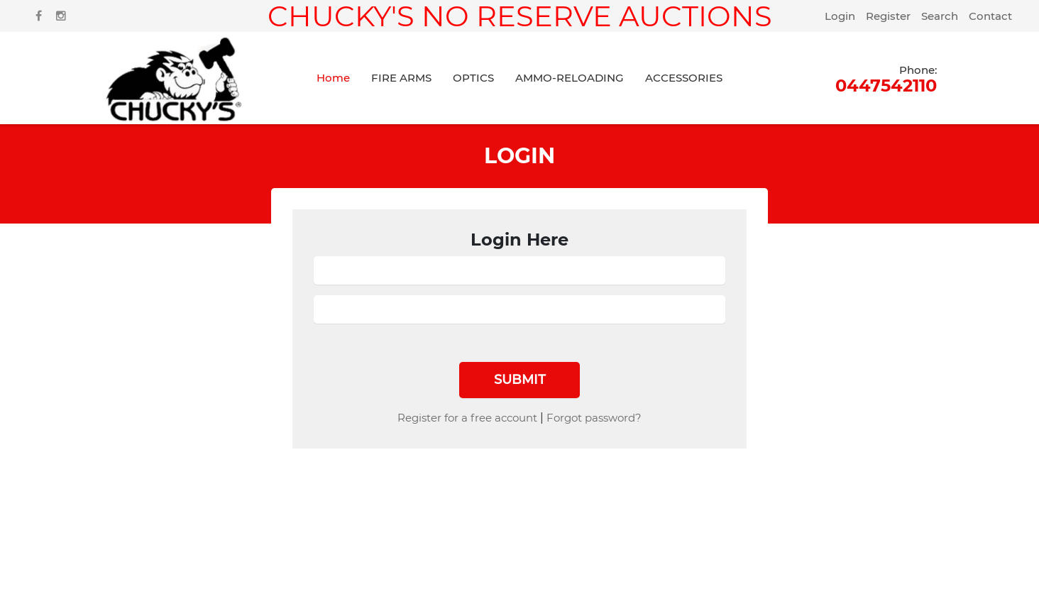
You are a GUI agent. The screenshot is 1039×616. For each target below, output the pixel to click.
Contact (990, 16)
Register (888, 16)
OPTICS (473, 77)
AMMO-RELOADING (569, 77)
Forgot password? (594, 417)
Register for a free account (467, 417)
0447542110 (886, 78)
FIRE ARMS (401, 77)
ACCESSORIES (683, 77)
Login (840, 16)
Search (939, 16)
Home (333, 77)
